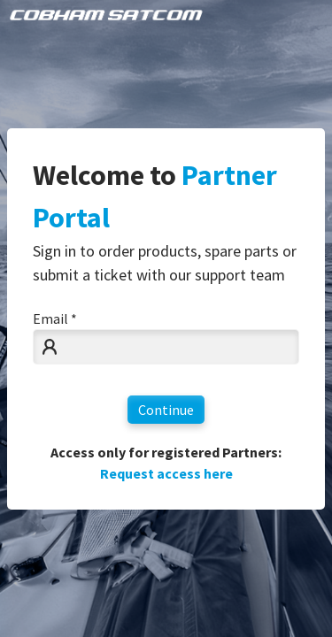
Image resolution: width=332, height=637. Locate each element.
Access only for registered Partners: (166, 462)
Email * (55, 318)
